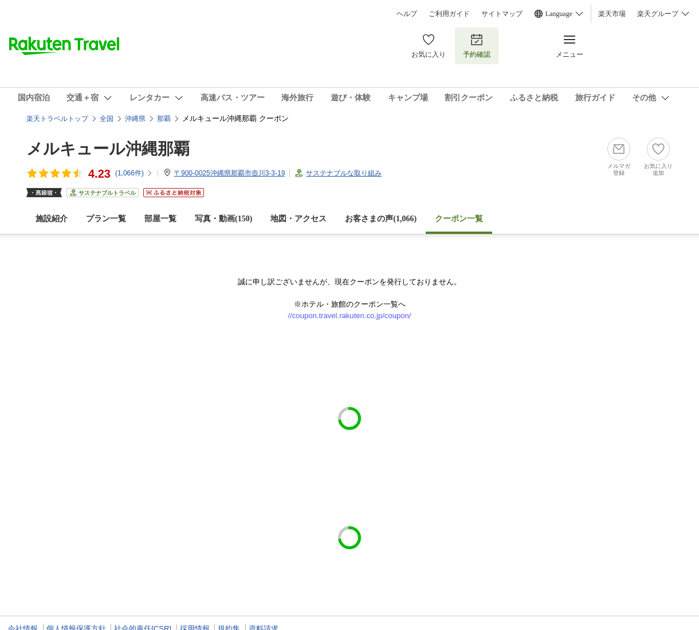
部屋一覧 (160, 218)
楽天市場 (612, 14)
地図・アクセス (298, 218)
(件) (134, 173)
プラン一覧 (106, 218)
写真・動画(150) (223, 218)
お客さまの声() (381, 218)
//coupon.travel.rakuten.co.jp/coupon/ (349, 315)
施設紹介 (52, 218)
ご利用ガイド (449, 14)
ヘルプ (406, 14)
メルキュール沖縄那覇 (108, 149)
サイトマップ (502, 14)
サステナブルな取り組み (344, 173)
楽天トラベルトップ (57, 119)
